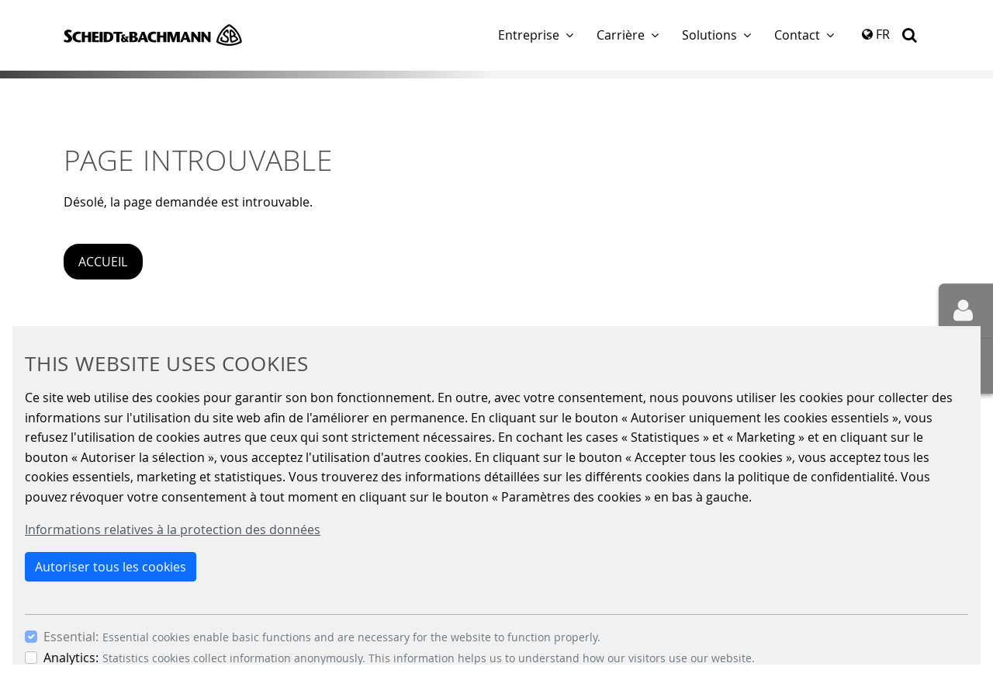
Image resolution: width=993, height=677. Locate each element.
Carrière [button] (621, 34)
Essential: (71, 636)
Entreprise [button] (528, 34)
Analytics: (71, 657)
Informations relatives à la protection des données (172, 529)
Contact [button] (797, 34)
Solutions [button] (709, 34)
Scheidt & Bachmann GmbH (153, 35)
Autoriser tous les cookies (110, 566)
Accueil (102, 261)
